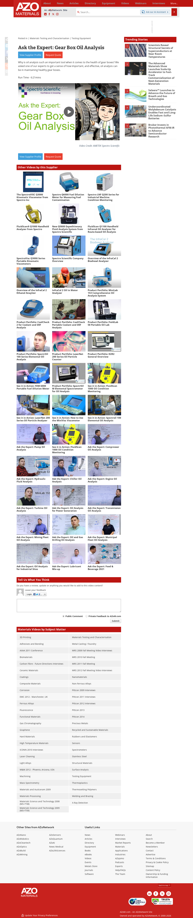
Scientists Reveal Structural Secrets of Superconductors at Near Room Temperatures (160, 50)
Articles (88, 838)
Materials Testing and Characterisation (49, 38)
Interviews (120, 838)
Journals (89, 870)
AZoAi (52, 842)
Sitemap (150, 866)
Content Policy (153, 870)
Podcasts (119, 862)
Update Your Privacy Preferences (39, 914)
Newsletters (152, 846)
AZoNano (21, 834)
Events (88, 862)
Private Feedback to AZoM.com (105, 616)
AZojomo (119, 858)
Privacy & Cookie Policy (157, 862)
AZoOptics (22, 846)
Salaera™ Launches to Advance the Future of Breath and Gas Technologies (161, 88)
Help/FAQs (120, 870)
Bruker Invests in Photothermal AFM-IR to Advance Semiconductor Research (162, 122)
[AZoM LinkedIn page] (45, 14)
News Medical (56, 846)
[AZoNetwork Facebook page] (49, 14)
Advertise (150, 854)
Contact (149, 850)
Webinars (120, 834)
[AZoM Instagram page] (57, 14)
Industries (120, 854)
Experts (119, 866)
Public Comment (74, 616)
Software (89, 874)
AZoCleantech (23, 842)
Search (149, 838)
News (87, 834)
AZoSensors (55, 834)
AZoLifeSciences (57, 850)
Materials (120, 846)
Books (88, 850)
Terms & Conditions (156, 858)
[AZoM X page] (53, 14)
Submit (115, 620)
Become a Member (155, 842)
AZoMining (22, 854)
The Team (120, 874)
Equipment (90, 846)
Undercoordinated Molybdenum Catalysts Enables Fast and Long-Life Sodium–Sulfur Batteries (161, 106)
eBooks (88, 854)
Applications (121, 850)
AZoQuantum (56, 838)
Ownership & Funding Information (157, 875)
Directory (88, 3)
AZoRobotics (23, 838)
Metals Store (91, 866)
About (149, 834)
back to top (164, 885)
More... (172, 3)
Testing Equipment (81, 38)
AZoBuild (21, 850)
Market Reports (123, 842)
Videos (88, 858)
